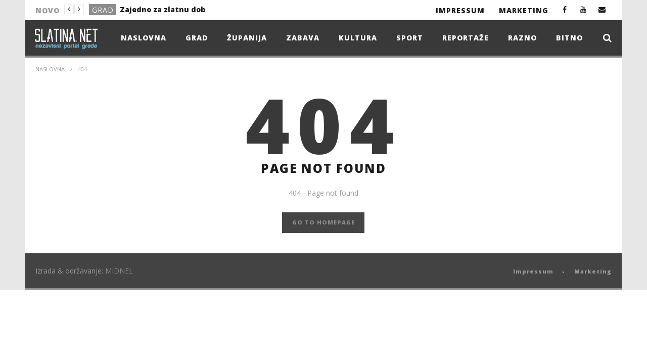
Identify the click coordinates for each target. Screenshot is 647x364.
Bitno (569, 37)
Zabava (302, 37)
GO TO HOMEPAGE (323, 222)
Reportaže (465, 37)
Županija (247, 37)
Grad (103, 10)
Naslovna (143, 37)
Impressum (460, 10)
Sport (409, 37)
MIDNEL (119, 271)
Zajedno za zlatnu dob (162, 9)
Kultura (358, 37)
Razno (522, 37)
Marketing (523, 10)
